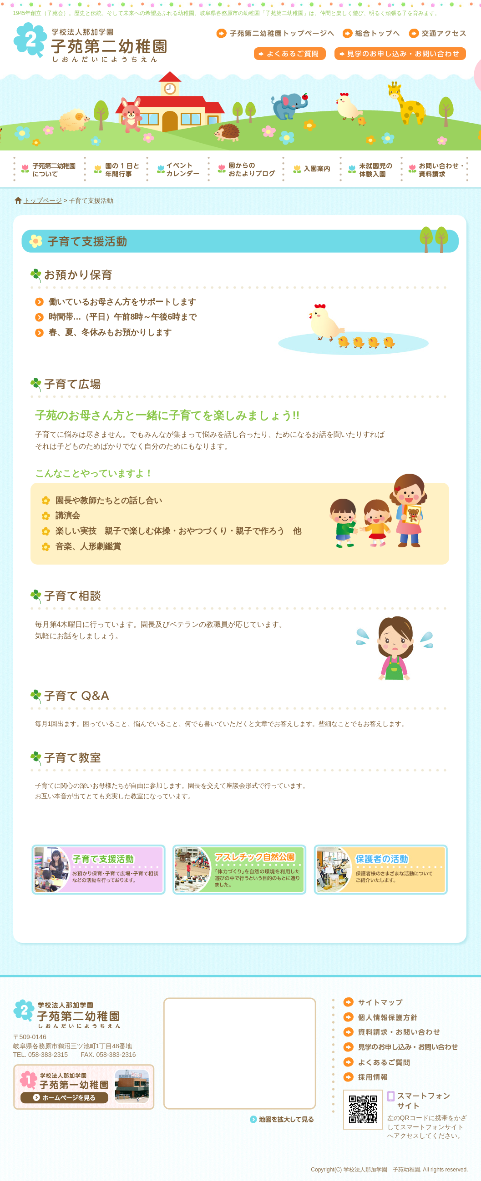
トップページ (43, 200)
